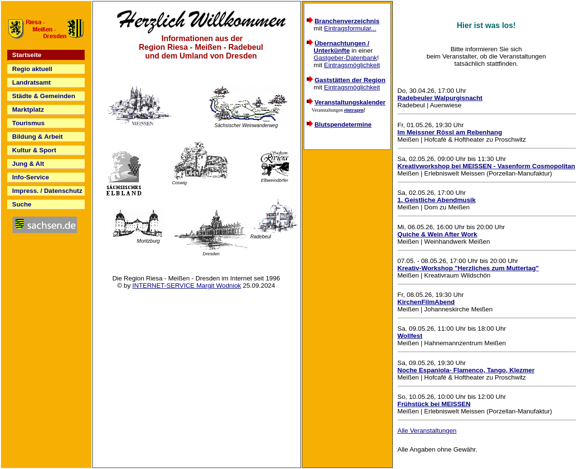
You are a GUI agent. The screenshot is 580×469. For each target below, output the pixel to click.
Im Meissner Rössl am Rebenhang (450, 132)
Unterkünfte (331, 50)
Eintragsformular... (350, 28)
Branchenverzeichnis (346, 21)
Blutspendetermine (343, 124)
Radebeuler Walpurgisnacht (440, 98)
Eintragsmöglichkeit (352, 65)
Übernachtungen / (341, 43)
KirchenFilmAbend (426, 302)
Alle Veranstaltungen (427, 430)
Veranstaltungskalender (350, 102)
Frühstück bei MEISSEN (434, 404)
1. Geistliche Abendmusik (437, 200)
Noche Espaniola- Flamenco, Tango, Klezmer (466, 370)
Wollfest (410, 335)
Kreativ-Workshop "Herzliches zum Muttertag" (468, 268)
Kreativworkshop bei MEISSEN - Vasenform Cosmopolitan (486, 166)
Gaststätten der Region (350, 80)
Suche (21, 204)
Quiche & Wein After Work (437, 234)
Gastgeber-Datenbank (345, 57)
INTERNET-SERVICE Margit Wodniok (187, 285)
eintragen (354, 110)
